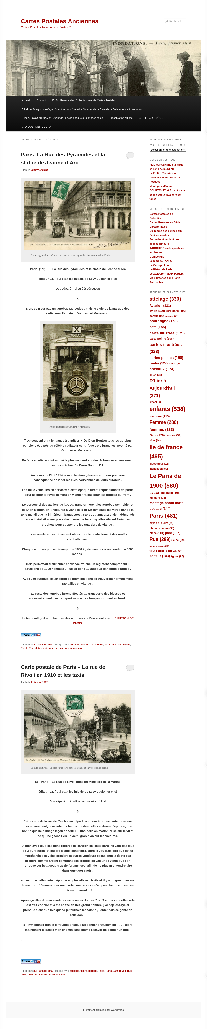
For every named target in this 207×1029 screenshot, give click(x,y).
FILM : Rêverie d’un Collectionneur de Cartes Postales (84, 100)
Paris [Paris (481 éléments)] (164, 516)
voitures (48, 648)
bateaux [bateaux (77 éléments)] (171, 316)
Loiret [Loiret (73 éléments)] (155, 493)
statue (38, 648)
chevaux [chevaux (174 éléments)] (162, 369)
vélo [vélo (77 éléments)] (177, 551)
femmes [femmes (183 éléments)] (162, 429)
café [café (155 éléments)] (158, 327)
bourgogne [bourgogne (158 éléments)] (164, 321)
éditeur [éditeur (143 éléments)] (160, 556)
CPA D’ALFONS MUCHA (36, 126)
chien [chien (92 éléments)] (156, 374)
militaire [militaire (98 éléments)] (158, 497)
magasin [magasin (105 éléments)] (171, 492)
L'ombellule (157, 256)
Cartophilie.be (158, 226)
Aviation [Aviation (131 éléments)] (160, 306)
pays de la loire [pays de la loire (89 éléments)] (161, 523)
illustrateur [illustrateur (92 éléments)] (159, 463)
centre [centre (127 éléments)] (159, 363)
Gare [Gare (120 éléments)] (157, 435)
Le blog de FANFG (161, 260)
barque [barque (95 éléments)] (157, 315)
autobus (74, 644)
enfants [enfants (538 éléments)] (167, 409)
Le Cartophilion (159, 265)
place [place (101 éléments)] (157, 533)
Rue (31, 648)
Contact (41, 100)
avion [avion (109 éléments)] (157, 310)
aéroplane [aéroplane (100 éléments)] (176, 310)
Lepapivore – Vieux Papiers (167, 273)
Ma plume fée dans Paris (165, 277)
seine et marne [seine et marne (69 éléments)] (159, 546)
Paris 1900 (110, 644)
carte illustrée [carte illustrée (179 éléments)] (167, 333)
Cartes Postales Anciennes (59, 21)
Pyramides (124, 644)
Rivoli (24, 648)
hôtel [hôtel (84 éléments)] (155, 440)
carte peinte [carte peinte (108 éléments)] (162, 338)
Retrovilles (156, 282)
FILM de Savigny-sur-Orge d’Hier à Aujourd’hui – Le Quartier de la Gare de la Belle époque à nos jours (82, 109)
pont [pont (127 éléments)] (172, 533)
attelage (74, 970)
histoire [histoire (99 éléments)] (173, 435)
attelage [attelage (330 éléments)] (165, 299)
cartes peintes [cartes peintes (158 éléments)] (166, 358)
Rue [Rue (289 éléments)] (160, 539)
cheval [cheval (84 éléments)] (175, 363)
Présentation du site (121, 117)
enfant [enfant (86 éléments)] (156, 402)
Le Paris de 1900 (43, 644)
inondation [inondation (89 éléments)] (159, 468)
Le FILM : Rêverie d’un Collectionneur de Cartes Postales (165, 177)
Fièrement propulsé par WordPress (103, 1010)
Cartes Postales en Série (165, 222)
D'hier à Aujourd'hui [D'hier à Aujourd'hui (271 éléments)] (162, 388)
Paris (100, 644)
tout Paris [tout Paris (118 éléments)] (161, 550)
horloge (92, 970)
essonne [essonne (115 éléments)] (160, 416)
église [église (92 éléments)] (177, 556)
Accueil (26, 100)
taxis (23, 974)
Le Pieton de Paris (161, 269)
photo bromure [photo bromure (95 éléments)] (162, 528)
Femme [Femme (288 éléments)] (164, 422)
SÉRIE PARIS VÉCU (151, 117)
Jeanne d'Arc (88, 644)
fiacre (83, 970)
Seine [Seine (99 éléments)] (178, 540)
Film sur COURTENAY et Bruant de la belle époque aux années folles (62, 117)
